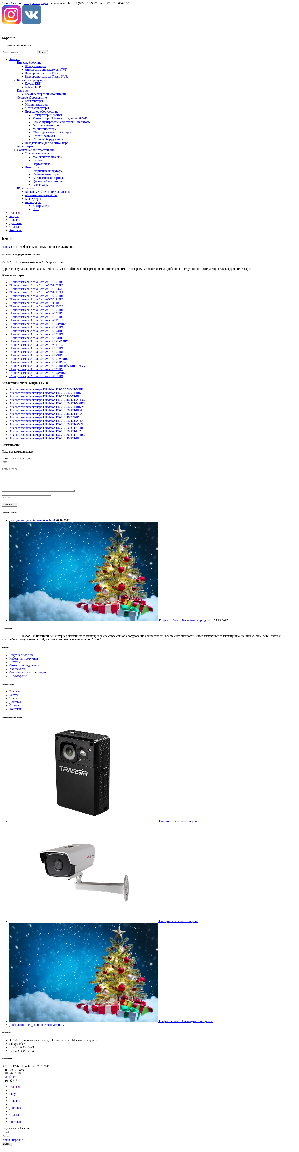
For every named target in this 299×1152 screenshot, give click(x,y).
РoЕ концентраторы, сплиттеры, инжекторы (61, 122)
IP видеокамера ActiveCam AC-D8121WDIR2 (39, 341)
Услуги (14, 699)
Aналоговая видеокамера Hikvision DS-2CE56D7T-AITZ (46, 420)
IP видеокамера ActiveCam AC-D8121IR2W (37, 362)
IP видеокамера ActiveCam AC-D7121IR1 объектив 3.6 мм (47, 365)
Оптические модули (46, 125)
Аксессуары (25, 146)
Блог (16, 246)
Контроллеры (41, 205)
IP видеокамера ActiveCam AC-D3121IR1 (36, 327)
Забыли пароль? (12, 1144)
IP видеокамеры (35, 66)
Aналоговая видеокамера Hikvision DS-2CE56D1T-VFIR (46, 427)
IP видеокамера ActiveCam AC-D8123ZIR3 (37, 289)
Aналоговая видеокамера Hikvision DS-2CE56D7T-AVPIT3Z (48, 424)
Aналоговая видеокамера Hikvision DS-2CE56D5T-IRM (45, 410)
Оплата (14, 710)
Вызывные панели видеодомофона (47, 191)
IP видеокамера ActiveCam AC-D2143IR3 (36, 337)
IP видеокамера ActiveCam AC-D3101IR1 (36, 348)
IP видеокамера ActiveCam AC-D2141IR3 (36, 282)
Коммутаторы (34, 101)
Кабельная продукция (31, 80)
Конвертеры (33, 198)
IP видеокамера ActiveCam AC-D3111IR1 (36, 292)
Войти (6, 1148)
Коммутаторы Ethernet (47, 115)
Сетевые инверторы (46, 174)
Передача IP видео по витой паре (46, 143)
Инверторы (32, 167)
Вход (27, 3)
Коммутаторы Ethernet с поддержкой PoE (60, 118)
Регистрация (40, 3)
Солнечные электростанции (35, 149)
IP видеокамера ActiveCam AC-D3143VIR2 (37, 323)
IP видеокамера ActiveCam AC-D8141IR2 (36, 369)
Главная (7, 246)
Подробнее (9, 1081)
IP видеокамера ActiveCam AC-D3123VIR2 (37, 372)
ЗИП (36, 209)
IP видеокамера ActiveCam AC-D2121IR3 (36, 317)
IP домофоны (25, 188)
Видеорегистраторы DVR (41, 73)
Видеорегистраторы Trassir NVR (46, 76)
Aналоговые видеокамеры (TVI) (46, 69)
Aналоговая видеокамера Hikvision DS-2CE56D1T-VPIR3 (47, 403)
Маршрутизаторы (36, 104)
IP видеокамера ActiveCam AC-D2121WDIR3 (39, 358)
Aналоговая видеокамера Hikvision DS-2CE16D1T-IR (44, 438)
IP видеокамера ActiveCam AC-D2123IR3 (36, 330)
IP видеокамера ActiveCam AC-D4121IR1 (36, 351)
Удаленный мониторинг (48, 181)
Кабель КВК (33, 83)
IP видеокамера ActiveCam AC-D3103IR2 (36, 285)
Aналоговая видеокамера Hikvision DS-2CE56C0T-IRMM (47, 407)
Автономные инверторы (48, 177)
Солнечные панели (37, 153)
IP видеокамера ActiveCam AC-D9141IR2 (36, 313)
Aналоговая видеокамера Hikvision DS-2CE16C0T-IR (44, 417)
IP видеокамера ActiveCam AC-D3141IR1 (36, 334)
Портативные (41, 163)
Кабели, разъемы (44, 136)
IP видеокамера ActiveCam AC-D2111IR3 (36, 320)
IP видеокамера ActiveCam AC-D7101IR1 (36, 376)
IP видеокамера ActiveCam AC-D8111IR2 (36, 344)
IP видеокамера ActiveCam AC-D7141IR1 (36, 310)
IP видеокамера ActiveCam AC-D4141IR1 (36, 296)
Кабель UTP (33, 87)
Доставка (15, 706)
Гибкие (37, 160)
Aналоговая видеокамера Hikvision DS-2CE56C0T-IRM (45, 393)
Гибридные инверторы (47, 170)
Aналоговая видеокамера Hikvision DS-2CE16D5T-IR (44, 396)
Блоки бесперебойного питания (45, 94)
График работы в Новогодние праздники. (186, 1025)
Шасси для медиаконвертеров (52, 132)
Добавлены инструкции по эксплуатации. (36, 1029)
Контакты (15, 713)
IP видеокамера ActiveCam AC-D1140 (34, 303)
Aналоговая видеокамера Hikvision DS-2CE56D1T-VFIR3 (47, 434)
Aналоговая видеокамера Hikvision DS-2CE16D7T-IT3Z (45, 413)
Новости (15, 703)
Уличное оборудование (48, 139)
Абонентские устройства (41, 195)
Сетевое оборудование (32, 97)
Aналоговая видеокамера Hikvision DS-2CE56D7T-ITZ (45, 431)
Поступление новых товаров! (178, 825)
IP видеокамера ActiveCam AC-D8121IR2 (36, 299)
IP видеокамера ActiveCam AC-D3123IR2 (36, 355)
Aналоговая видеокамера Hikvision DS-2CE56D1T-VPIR (46, 389)
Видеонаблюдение (29, 62)
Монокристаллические (48, 156)
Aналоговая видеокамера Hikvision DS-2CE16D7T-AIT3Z (47, 400)
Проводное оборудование (41, 111)
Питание (23, 90)
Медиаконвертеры (37, 108)
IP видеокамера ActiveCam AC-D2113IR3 (36, 306)
